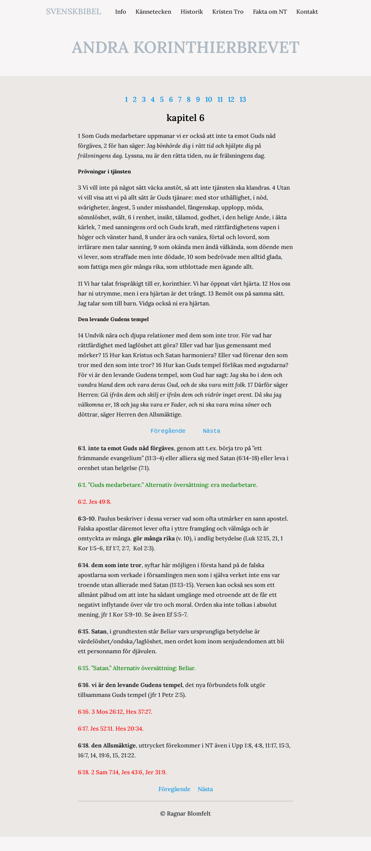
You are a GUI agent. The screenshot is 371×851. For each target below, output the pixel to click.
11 (220, 99)
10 (208, 99)
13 (243, 99)
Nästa (211, 431)
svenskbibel (73, 11)
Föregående (168, 431)
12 (231, 99)
